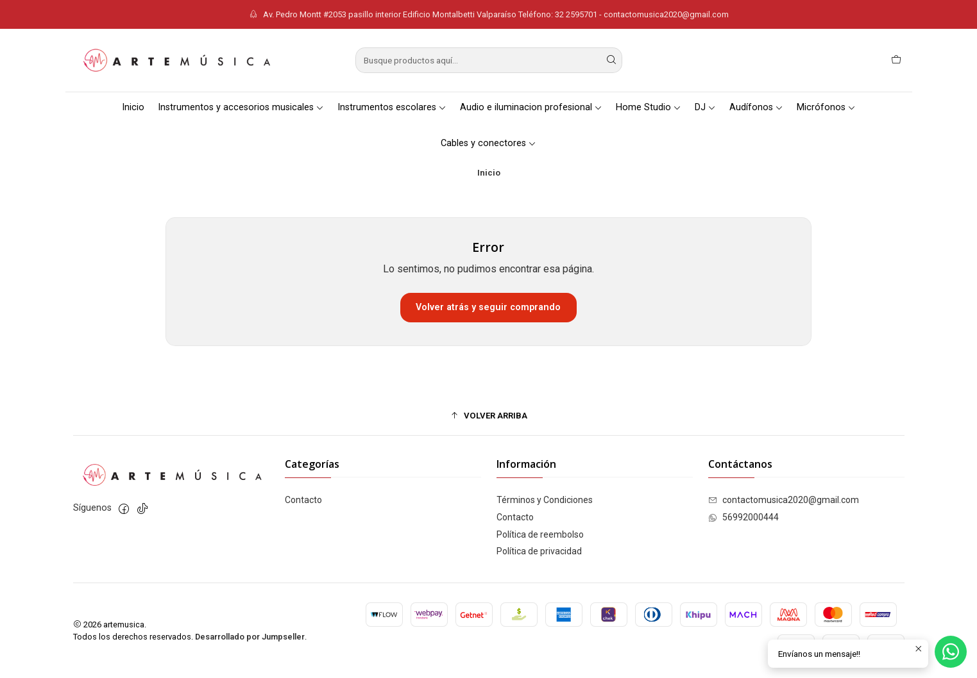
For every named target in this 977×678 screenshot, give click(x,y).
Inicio (133, 107)
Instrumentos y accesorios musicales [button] (241, 107)
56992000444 (743, 517)
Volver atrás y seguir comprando (488, 307)
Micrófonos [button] (826, 107)
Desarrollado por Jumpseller (250, 636)
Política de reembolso (540, 534)
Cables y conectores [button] (488, 143)
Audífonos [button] (756, 107)
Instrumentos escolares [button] (391, 107)
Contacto (303, 500)
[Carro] (896, 60)
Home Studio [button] (648, 107)
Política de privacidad (539, 551)
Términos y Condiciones (545, 500)
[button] (489, 415)
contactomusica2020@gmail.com (783, 500)
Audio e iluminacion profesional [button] (531, 107)
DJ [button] (705, 107)
